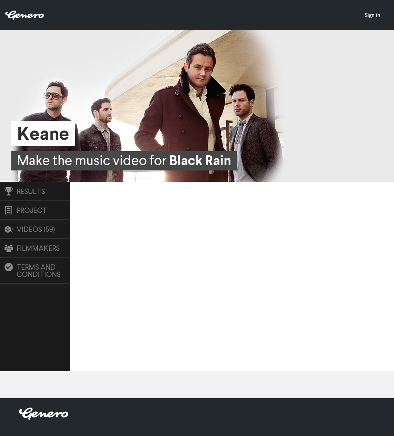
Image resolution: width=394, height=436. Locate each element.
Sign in (372, 15)
